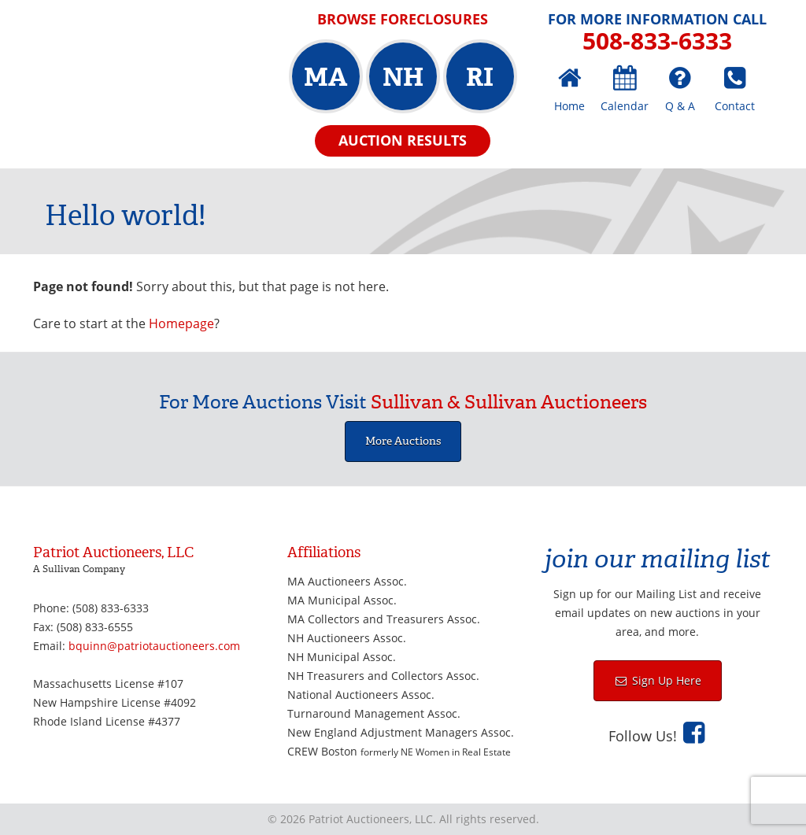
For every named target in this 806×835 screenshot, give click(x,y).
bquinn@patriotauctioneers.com (154, 645)
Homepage (181, 323)
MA (325, 77)
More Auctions (403, 441)
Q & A (680, 105)
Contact (735, 105)
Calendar (625, 105)
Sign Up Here (665, 680)
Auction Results (402, 140)
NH (403, 77)
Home (569, 105)
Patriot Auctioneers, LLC (146, 67)
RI (480, 77)
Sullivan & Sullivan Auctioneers (509, 402)
